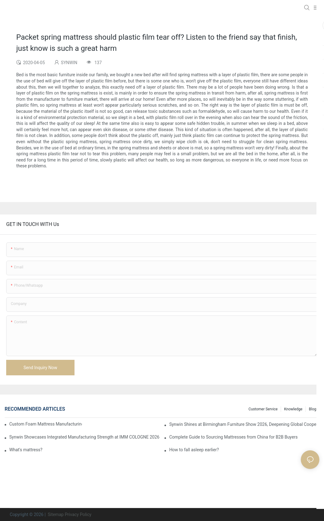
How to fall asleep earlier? (194, 449)
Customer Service (263, 409)
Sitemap (55, 514)
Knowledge (293, 409)
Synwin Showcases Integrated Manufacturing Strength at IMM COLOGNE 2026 (84, 437)
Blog (312, 409)
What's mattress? (25, 449)
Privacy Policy (78, 514)
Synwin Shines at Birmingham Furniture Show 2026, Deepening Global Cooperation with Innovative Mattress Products (244, 424)
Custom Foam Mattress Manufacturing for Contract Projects (45, 424)
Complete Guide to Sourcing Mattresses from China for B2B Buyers (233, 437)
